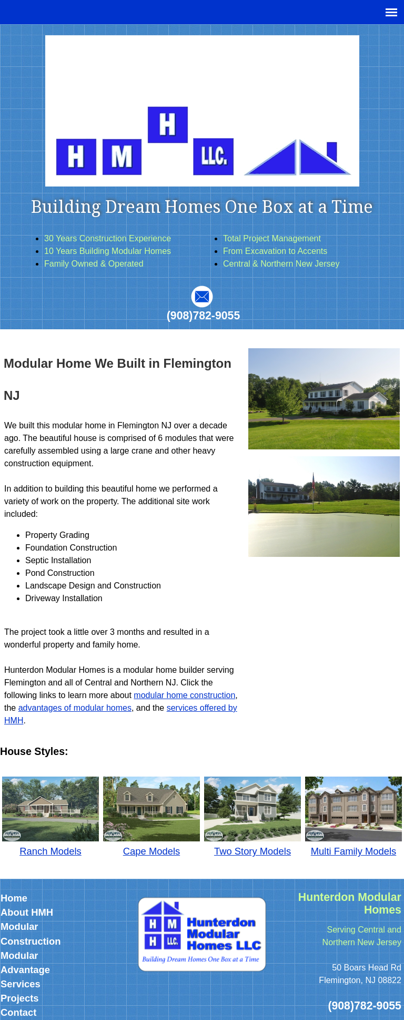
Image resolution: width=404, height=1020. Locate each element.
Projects (20, 998)
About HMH (27, 912)
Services (21, 983)
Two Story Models (252, 851)
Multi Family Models (353, 851)
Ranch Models (50, 851)
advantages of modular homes (75, 707)
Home (14, 898)
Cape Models (151, 851)
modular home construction (184, 695)
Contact (18, 1012)
